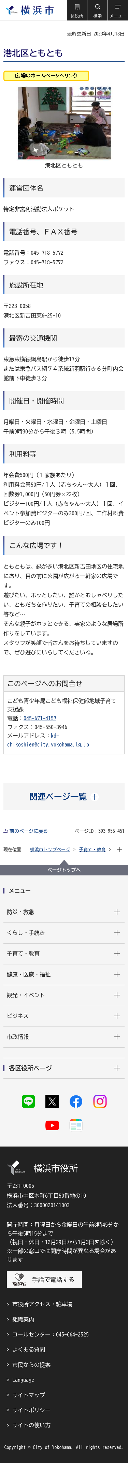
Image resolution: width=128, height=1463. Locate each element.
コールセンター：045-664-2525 (50, 1334)
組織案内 (23, 1319)
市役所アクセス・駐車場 (42, 1304)
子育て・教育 (92, 849)
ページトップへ (64, 870)
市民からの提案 (31, 1365)
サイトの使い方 (31, 1425)
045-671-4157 (40, 718)
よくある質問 (28, 1349)
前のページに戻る (29, 831)
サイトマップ (28, 1395)
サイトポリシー (31, 1410)
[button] (77, 10)
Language (23, 1380)
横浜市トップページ (50, 849)
